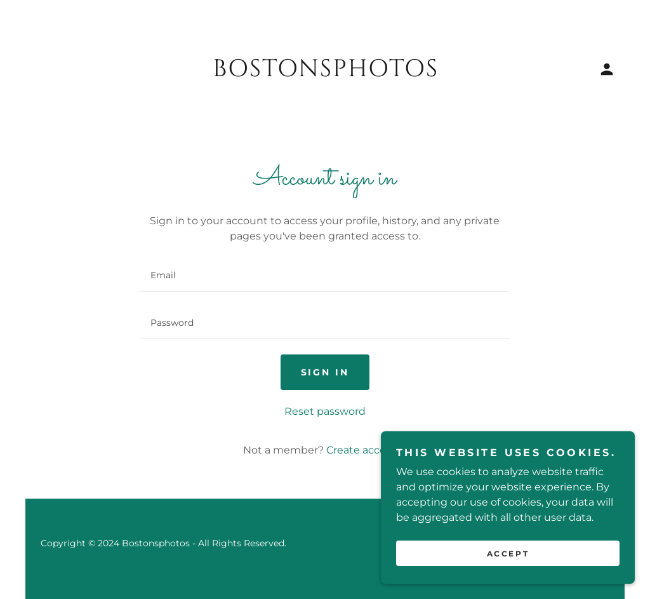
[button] (607, 69)
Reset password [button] (325, 411)
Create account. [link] (366, 450)
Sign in (325, 372)
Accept (508, 553)
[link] (325, 73)
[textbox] (324, 275)
